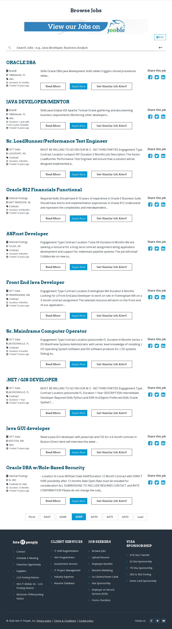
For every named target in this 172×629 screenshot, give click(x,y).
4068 (63, 516)
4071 (110, 516)
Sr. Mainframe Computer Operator (46, 331)
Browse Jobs (99, 550)
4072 (125, 516)
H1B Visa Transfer (140, 555)
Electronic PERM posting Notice (29, 596)
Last (140, 516)
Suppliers (21, 571)
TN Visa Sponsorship (141, 568)
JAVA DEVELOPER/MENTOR (37, 101)
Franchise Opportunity (28, 564)
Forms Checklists (101, 600)
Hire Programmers (64, 557)
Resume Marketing (102, 570)
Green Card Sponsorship (143, 580)
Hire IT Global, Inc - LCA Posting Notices (29, 586)
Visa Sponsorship (101, 583)
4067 (47, 516)
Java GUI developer (28, 428)
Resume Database (64, 583)
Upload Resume (100, 557)
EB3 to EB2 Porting (140, 574)
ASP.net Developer (27, 233)
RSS (160, 37)
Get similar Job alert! (112, 86)
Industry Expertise (64, 576)
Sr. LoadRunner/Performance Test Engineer (56, 141)
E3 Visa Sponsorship (141, 561)
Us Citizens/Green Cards (105, 576)
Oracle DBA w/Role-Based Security (45, 467)
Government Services (66, 563)
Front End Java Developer (35, 282)
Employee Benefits (102, 563)
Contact (20, 551)
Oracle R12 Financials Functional (44, 189)
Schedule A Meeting (27, 558)
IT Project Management (67, 570)
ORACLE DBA (21, 62)
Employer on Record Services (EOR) (103, 591)
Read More (53, 86)
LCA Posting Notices (27, 577)
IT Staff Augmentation (66, 550)
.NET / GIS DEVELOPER (31, 379)
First (32, 516)
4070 (94, 516)
